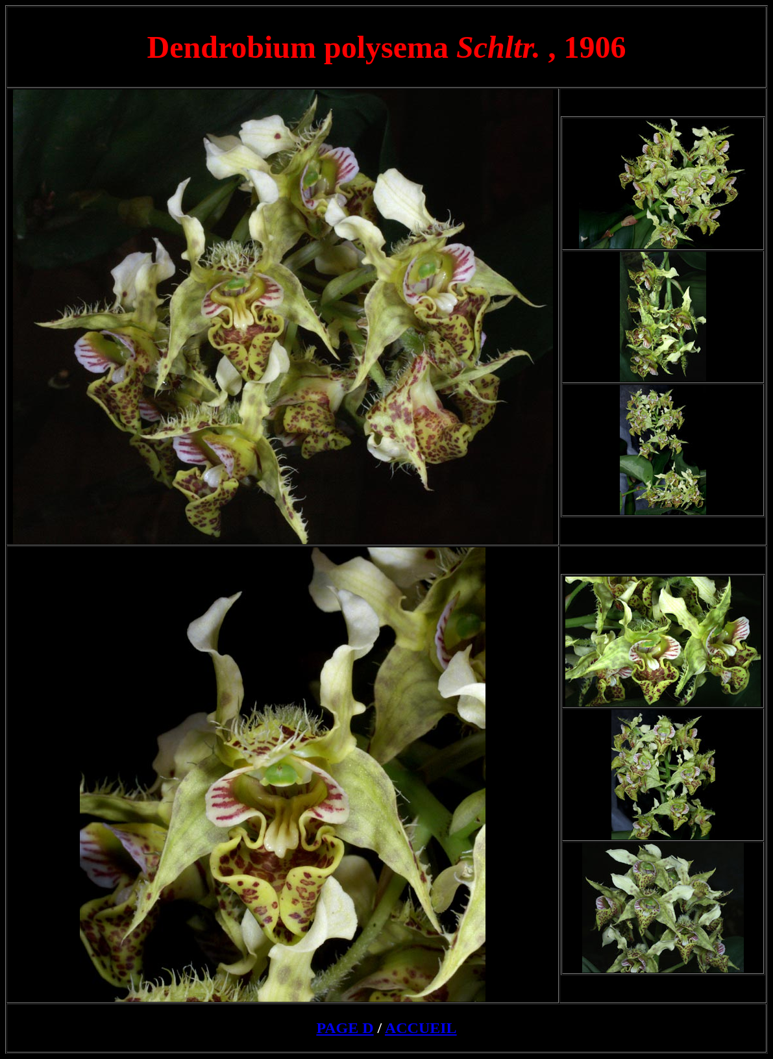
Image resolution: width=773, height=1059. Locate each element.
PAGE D (344, 1027)
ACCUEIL (421, 1027)
